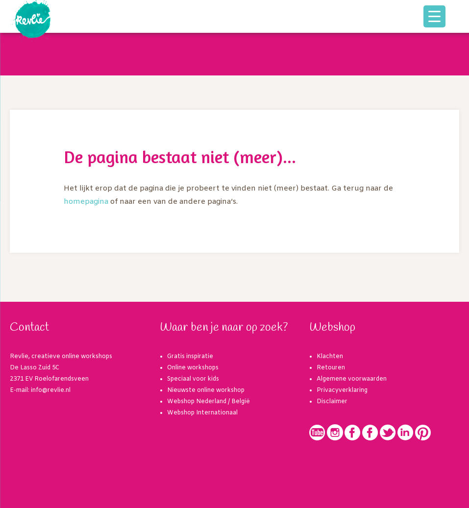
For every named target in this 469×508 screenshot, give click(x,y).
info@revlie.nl (51, 390)
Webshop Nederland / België (208, 402)
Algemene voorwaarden (352, 379)
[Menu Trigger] (434, 16)
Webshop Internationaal (202, 413)
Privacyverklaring (342, 390)
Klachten (330, 357)
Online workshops (193, 368)
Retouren (331, 368)
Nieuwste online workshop (206, 390)
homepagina (86, 202)
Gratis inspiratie (190, 357)
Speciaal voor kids (193, 379)
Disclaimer (332, 402)
